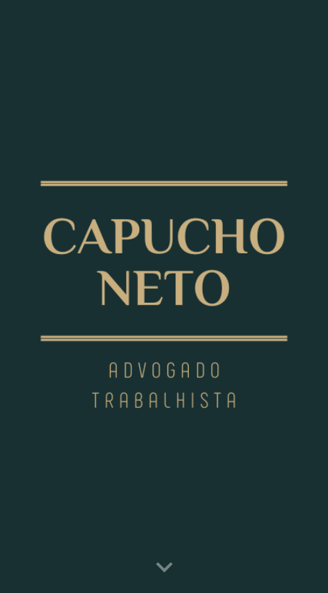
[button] (164, 568)
